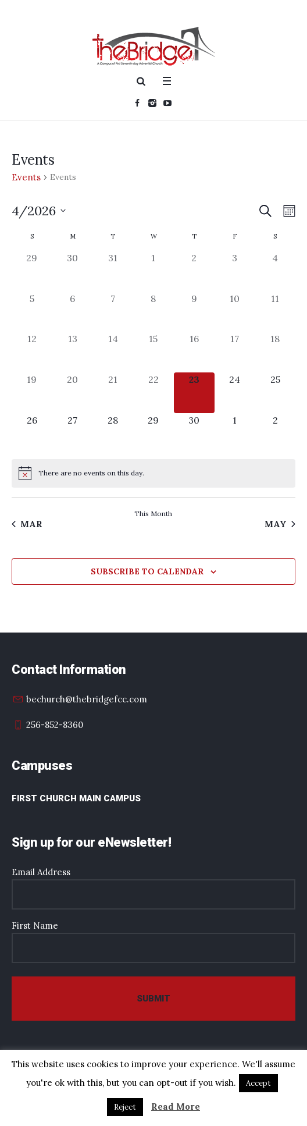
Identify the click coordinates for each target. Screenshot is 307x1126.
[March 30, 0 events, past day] (72, 271)
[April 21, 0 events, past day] (112, 392)
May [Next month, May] (280, 524)
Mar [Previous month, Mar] (27, 524)
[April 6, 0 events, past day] (72, 312)
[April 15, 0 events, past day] (153, 352)
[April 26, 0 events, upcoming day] (32, 433)
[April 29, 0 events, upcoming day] (153, 433)
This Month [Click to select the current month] (153, 513)
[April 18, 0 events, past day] (275, 352)
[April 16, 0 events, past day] (194, 352)
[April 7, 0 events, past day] (112, 312)
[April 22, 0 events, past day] (153, 392)
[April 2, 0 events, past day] (194, 271)
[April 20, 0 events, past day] (72, 392)
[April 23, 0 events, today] (194, 392)
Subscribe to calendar (147, 571)
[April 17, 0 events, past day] (235, 352)
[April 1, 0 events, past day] (153, 271)
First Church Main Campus (76, 798)
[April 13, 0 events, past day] (72, 352)
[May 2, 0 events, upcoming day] (275, 433)
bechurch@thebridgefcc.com (86, 699)
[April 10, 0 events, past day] (235, 312)
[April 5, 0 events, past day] (32, 312)
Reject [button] (125, 1107)
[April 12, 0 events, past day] (32, 352)
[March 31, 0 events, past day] (112, 271)
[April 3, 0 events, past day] (235, 271)
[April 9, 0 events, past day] (194, 312)
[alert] (153, 473)
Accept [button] (258, 1083)
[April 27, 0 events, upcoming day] (72, 433)
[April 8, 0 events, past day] (153, 312)
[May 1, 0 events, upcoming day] (235, 433)
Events (26, 177)
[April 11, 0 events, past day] (275, 312)
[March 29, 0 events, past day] (32, 271)
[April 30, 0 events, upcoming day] (194, 433)
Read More (175, 1106)
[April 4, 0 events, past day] (275, 271)
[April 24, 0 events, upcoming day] (235, 392)
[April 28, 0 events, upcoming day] (112, 433)
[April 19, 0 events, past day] (32, 392)
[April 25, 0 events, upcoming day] (275, 392)
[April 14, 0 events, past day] (112, 352)
